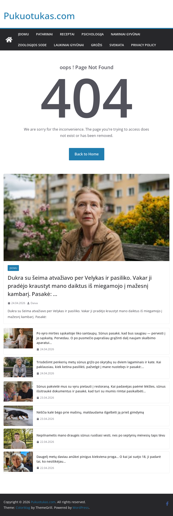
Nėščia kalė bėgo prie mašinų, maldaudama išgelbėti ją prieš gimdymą (90, 412)
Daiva (34, 303)
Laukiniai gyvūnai (69, 45)
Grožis (96, 45)
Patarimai (44, 34)
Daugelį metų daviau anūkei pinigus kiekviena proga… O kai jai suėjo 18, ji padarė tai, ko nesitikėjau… (98, 459)
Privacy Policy (143, 45)
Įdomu (23, 34)
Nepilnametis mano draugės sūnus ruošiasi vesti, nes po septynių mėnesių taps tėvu (100, 435)
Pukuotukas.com (39, 15)
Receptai (67, 34)
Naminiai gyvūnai (125, 34)
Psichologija (93, 34)
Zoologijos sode (32, 45)
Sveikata (116, 45)
